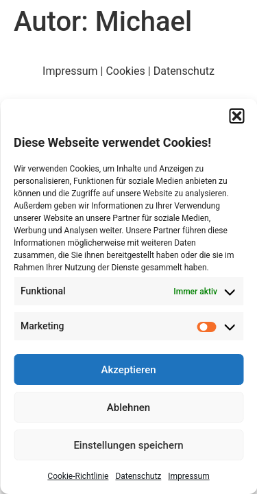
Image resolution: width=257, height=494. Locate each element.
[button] (236, 116)
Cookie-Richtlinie (77, 476)
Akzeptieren (128, 370)
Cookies (125, 71)
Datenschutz (138, 476)
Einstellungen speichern (128, 445)
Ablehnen (128, 407)
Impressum (188, 476)
